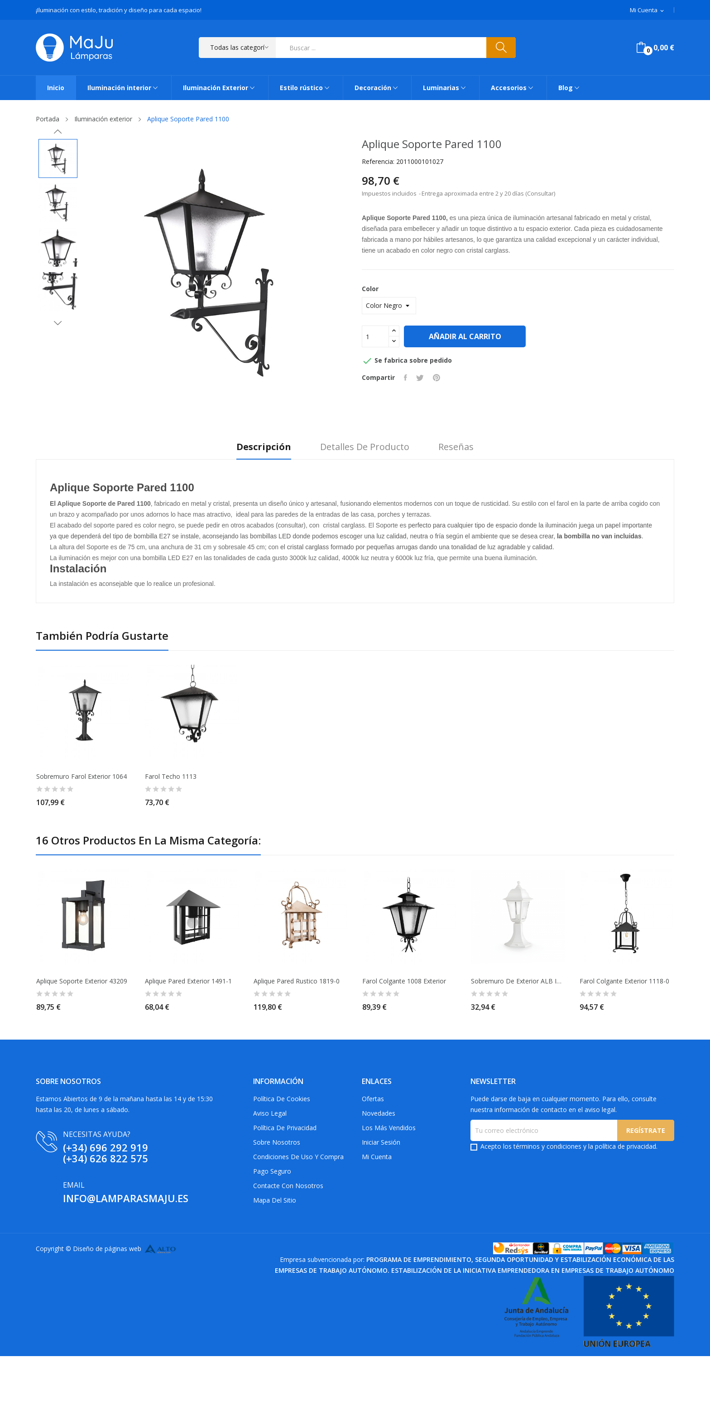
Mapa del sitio (274, 1200)
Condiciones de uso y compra (298, 1156)
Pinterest (436, 377)
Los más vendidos (389, 1127)
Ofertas (373, 1098)
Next (57, 322)
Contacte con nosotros (288, 1185)
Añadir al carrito (465, 336)
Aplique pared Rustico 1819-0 (297, 981)
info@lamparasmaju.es (125, 1198)
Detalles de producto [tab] (364, 447)
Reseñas (456, 447)
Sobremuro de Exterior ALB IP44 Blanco (518, 981)
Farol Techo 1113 (171, 776)
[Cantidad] (375, 336)
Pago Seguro (272, 1171)
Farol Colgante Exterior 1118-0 (624, 981)
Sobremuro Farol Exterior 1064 (81, 776)
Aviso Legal (270, 1113)
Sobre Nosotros (276, 1142)
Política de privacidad (285, 1127)
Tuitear (420, 377)
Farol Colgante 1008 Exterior (404, 981)
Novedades (378, 1113)
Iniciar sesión (381, 1142)
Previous (57, 131)
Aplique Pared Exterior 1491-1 (188, 981)
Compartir (405, 377)
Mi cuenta (377, 1156)
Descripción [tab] (263, 447)
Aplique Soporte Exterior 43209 (81, 981)
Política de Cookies (281, 1098)
